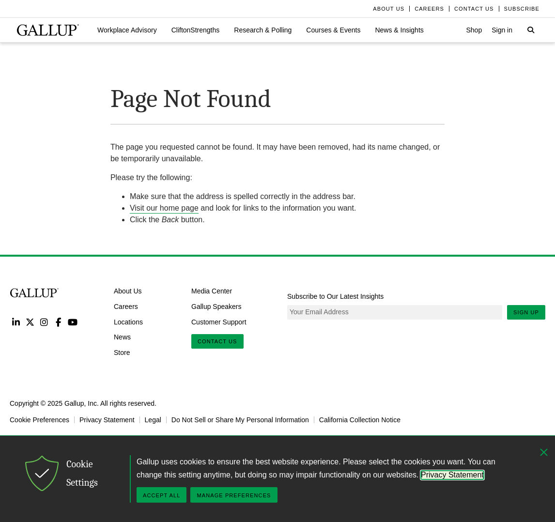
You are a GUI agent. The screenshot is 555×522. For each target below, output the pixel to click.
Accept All (161, 495)
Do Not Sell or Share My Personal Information (240, 420)
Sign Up (526, 312)
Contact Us (217, 341)
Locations (128, 321)
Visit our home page (164, 208)
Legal (153, 420)
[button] (127, 30)
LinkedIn (16, 322)
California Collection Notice (360, 420)
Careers (126, 306)
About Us (128, 291)
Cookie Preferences (39, 420)
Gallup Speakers (216, 306)
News (122, 337)
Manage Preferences (234, 495)
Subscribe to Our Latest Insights (335, 296)
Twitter (30, 322)
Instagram (44, 322)
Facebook (58, 322)
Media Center (211, 291)
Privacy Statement (107, 420)
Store (122, 352)
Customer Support (219, 321)
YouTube (73, 322)
